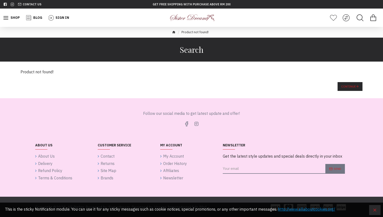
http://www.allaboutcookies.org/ (306, 209)
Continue (348, 86)
